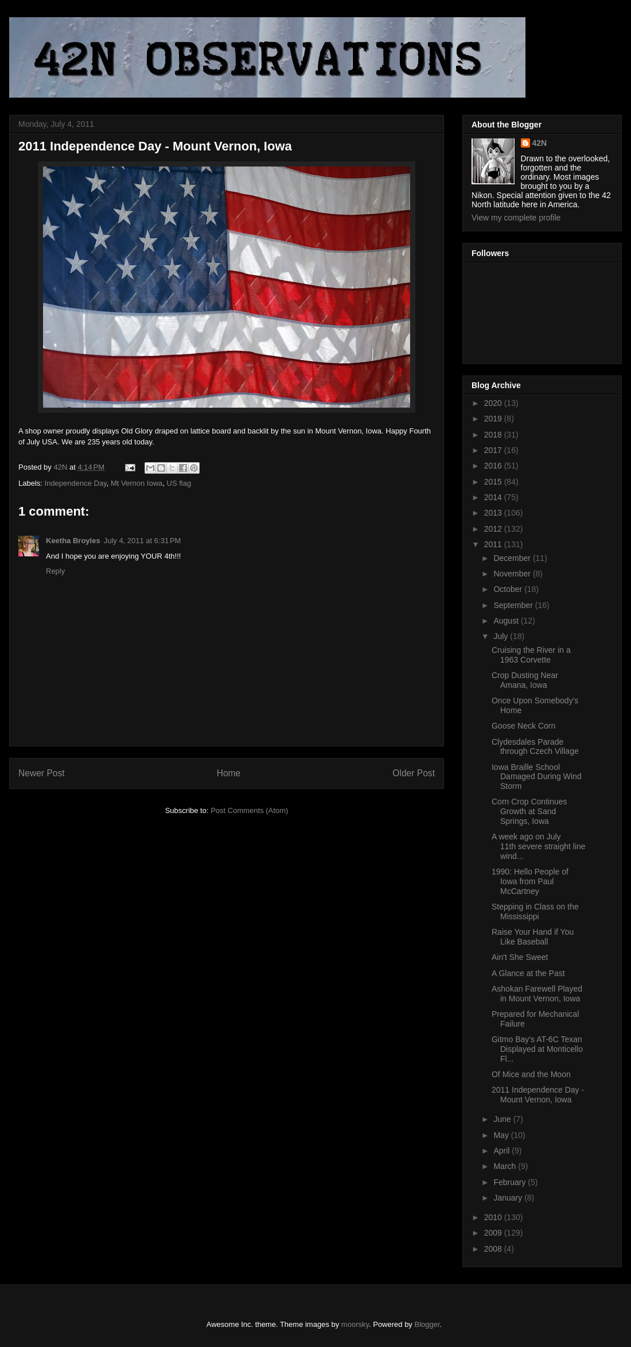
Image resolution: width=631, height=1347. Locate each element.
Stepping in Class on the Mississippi (535, 911)
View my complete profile (516, 217)
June (503, 1119)
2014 (494, 497)
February (510, 1182)
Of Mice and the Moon (531, 1074)
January (508, 1197)
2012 (494, 528)
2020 (494, 403)
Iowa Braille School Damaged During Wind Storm (537, 776)
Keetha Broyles (73, 540)
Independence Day (76, 483)
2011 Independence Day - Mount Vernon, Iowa (538, 1094)
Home (229, 773)
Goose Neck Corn (523, 725)
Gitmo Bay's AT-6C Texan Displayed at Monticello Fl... (537, 1049)
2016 (494, 465)
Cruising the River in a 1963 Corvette (531, 654)
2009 (494, 1232)
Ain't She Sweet (520, 957)
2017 (494, 450)
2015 (494, 481)
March (505, 1166)
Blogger (427, 1324)
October (508, 589)
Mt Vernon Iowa (136, 483)
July (501, 636)
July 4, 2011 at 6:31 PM (142, 540)
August (506, 620)
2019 (494, 418)
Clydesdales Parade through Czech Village (535, 746)
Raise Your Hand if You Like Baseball (533, 936)
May (502, 1135)
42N (539, 143)
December (512, 558)
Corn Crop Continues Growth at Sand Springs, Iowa (529, 811)
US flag (179, 483)
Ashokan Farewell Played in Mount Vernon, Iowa (537, 993)
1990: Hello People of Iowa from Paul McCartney (530, 881)
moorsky (355, 1324)
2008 (494, 1248)
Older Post (413, 773)
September (514, 605)
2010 (494, 1217)
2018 (494, 434)
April (502, 1150)
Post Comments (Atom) (249, 810)
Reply (55, 571)
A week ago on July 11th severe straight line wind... (539, 846)
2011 (494, 544)
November (512, 573)
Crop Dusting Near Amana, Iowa (525, 680)
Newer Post (41, 773)
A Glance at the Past (528, 973)
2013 (494, 512)
